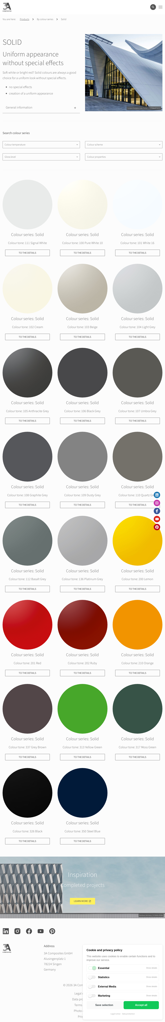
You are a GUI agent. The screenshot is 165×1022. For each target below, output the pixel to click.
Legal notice (115, 1014)
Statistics (103, 977)
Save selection (104, 1005)
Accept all (141, 1005)
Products (24, 19)
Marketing (104, 995)
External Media (107, 986)
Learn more (81, 901)
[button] (41, 107)
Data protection (128, 1014)
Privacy (82, 1016)
